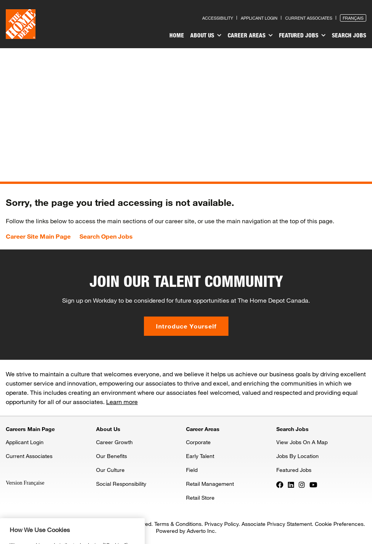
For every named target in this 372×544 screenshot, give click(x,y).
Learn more (122, 401)
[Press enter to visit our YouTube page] (313, 484)
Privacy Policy (221, 523)
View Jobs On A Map (302, 442)
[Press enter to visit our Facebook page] (279, 484)
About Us (206, 35)
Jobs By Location (297, 456)
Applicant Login (25, 442)
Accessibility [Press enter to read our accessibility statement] (217, 18)
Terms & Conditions (177, 523)
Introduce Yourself (186, 326)
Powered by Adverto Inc (185, 530)
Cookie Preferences (339, 523)
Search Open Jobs (106, 236)
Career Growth (114, 442)
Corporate (198, 442)
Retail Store (200, 497)
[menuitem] (176, 36)
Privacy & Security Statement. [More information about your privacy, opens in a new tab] (87, 537)
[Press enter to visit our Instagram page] (302, 484)
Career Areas (250, 35)
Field (192, 470)
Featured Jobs (302, 35)
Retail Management (210, 483)
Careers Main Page (30, 429)
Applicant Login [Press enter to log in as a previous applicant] (259, 18)
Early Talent (200, 456)
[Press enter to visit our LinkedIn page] (291, 484)
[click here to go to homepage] (21, 24)
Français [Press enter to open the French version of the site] (353, 17)
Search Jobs (349, 35)
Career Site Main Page (38, 236)
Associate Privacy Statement (277, 523)
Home (176, 35)
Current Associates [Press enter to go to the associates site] (308, 18)
